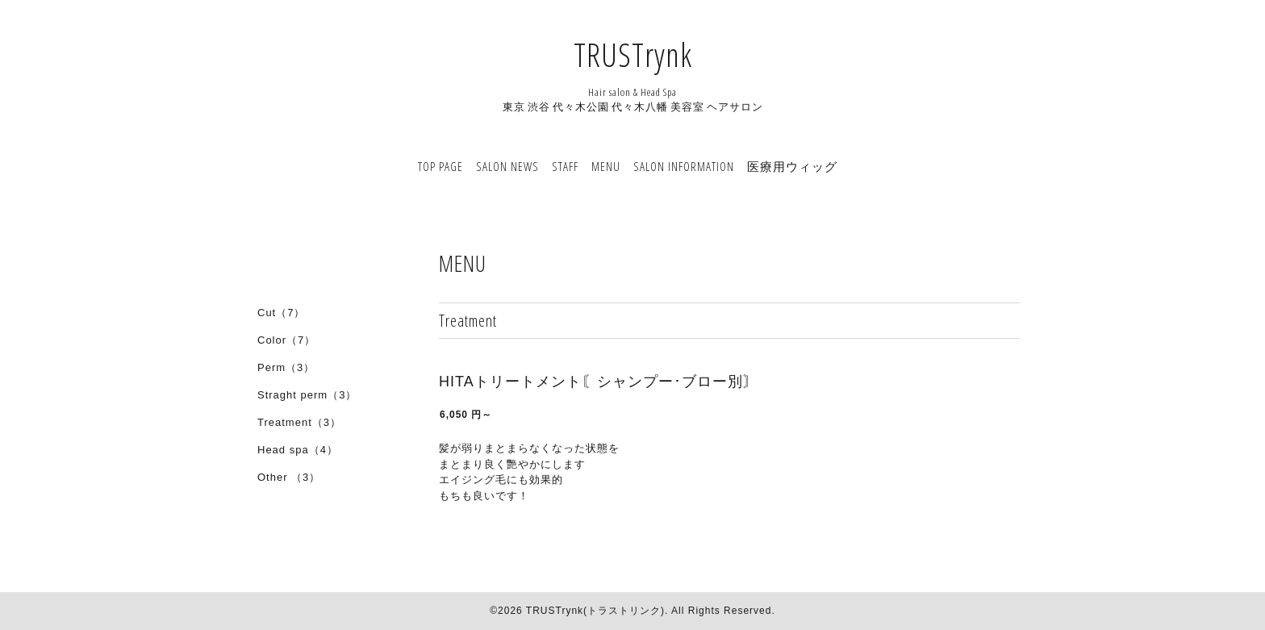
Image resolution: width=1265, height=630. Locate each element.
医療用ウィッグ (792, 166)
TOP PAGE (440, 166)
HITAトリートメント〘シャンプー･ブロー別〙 (598, 381)
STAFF (565, 166)
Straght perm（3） (307, 395)
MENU (605, 166)
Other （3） (288, 477)
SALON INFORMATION (683, 166)
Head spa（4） (297, 450)
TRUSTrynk (633, 54)
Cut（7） (281, 313)
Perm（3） (286, 367)
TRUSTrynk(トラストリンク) (595, 610)
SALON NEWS (507, 166)
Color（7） (286, 340)
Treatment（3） (299, 422)
